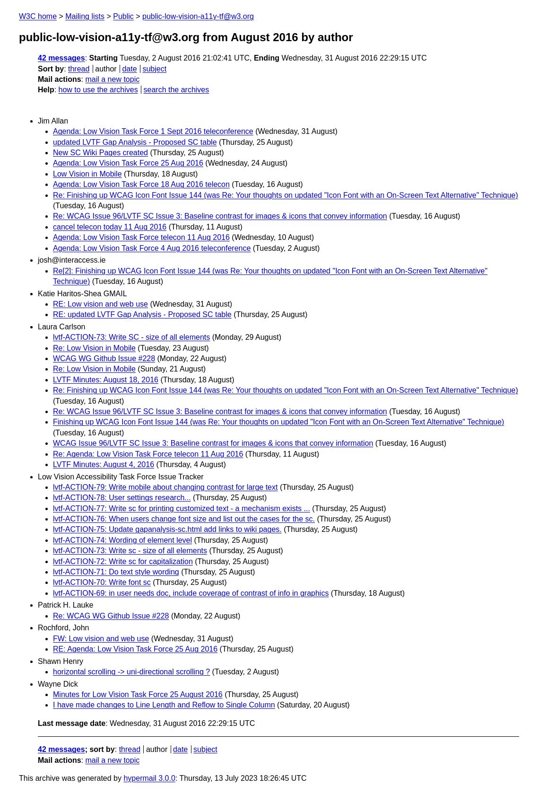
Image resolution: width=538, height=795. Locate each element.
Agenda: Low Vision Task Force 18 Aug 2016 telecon (141, 184)
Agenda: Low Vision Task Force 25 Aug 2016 (128, 163)
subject (154, 69)
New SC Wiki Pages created (100, 153)
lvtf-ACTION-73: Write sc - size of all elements (130, 551)
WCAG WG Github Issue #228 (104, 358)
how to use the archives (98, 90)
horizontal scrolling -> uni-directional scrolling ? (131, 672)
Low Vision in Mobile (87, 174)
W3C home (38, 16)
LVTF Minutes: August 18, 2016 (105, 380)
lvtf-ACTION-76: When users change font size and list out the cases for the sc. (184, 519)
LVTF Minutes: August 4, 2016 (103, 464)
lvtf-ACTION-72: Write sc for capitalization (123, 561)
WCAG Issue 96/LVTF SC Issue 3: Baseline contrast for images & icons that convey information (213, 443)
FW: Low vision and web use (101, 639)
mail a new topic (112, 79)
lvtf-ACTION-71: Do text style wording (116, 572)
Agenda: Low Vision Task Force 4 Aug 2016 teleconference (152, 248)
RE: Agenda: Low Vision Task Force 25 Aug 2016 (135, 649)
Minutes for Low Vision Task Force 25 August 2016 (138, 694)
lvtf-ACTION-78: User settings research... (122, 498)
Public (123, 16)
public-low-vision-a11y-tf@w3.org (198, 16)
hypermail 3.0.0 (149, 778)
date (129, 69)
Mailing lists (84, 16)
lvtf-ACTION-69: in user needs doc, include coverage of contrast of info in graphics (191, 593)
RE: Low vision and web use (100, 304)
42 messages (61, 58)
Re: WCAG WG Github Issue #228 (111, 616)
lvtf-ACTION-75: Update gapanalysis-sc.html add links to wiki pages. (167, 529)
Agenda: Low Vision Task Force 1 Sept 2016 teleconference (153, 131)
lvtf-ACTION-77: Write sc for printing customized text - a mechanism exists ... (181, 508)
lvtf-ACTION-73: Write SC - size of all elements (131, 337)
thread (78, 69)
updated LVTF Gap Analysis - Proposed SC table (135, 142)
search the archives (176, 90)
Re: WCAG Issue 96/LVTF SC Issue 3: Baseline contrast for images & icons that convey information (220, 216)
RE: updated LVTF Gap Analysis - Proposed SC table (142, 314)
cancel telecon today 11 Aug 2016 (109, 227)
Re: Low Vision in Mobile (94, 348)
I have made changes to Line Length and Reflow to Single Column (164, 705)
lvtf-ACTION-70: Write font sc (102, 582)
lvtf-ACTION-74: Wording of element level (122, 540)
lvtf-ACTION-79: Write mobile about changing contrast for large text (165, 487)
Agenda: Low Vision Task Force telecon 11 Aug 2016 (141, 237)
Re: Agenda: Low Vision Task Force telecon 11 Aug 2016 (148, 454)
